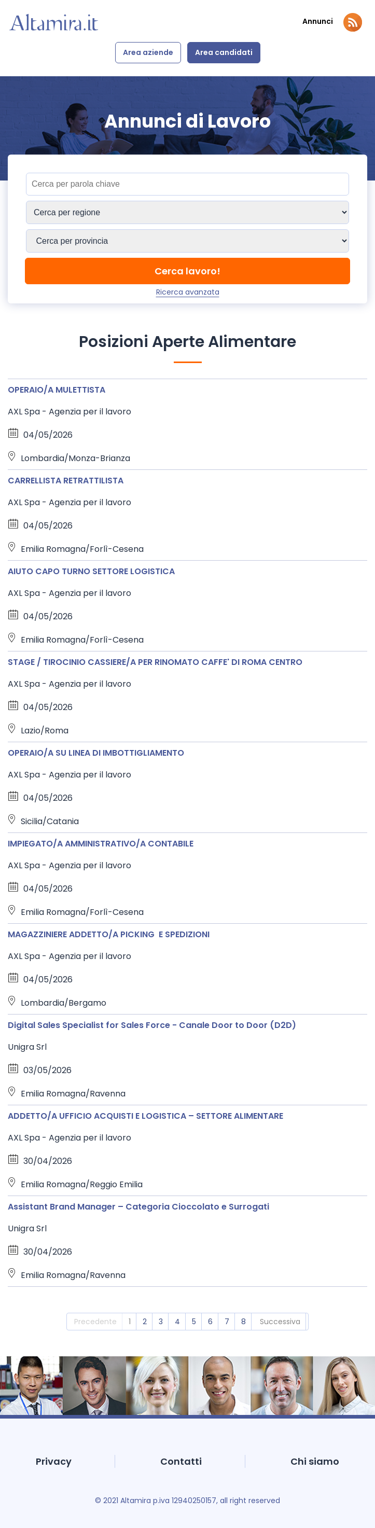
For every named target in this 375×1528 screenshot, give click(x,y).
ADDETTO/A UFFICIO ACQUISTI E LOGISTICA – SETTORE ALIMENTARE (145, 1116)
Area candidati (224, 52)
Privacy (54, 1461)
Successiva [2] (280, 1321)
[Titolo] (187, 184)
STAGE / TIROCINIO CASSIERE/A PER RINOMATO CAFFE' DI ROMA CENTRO (155, 662)
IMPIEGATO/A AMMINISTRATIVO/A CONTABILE (100, 844)
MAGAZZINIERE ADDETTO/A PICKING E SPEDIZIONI (109, 934)
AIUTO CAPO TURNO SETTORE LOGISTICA (91, 571)
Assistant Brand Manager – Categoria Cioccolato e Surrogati (138, 1207)
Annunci (317, 21)
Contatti (181, 1461)
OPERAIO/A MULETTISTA (56, 390)
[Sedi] (187, 212)
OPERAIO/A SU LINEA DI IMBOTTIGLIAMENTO (96, 753)
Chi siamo (314, 1461)
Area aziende (148, 52)
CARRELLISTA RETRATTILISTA (65, 481)
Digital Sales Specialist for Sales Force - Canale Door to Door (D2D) (152, 1025)
